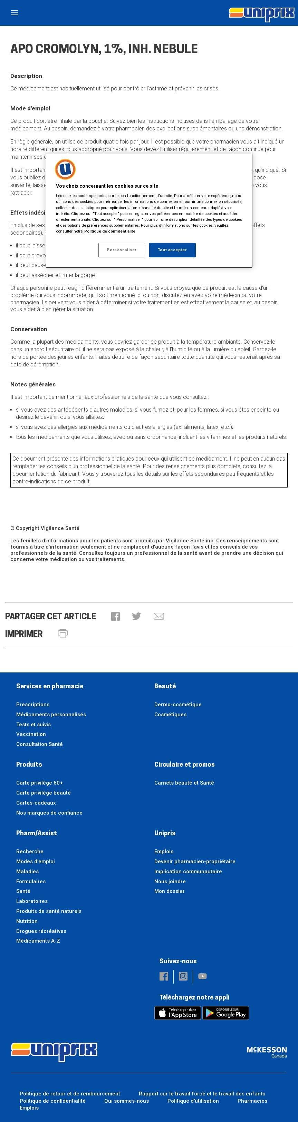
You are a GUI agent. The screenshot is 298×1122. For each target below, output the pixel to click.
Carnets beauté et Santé (184, 783)
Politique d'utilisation (193, 1101)
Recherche (30, 851)
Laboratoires (32, 901)
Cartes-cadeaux (36, 803)
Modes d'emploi (35, 861)
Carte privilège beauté (43, 793)
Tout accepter (172, 249)
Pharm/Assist (36, 833)
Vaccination (31, 734)
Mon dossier (169, 891)
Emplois (163, 851)
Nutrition (27, 921)
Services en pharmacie (49, 686)
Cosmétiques (170, 714)
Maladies (27, 871)
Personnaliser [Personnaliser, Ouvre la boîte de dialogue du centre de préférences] (121, 249)
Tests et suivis (33, 724)
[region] (149, 211)
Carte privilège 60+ (39, 783)
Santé (23, 891)
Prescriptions (32, 704)
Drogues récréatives (41, 931)
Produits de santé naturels (48, 911)
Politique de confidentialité (53, 1101)
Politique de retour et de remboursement (70, 1094)
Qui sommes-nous (126, 1101)
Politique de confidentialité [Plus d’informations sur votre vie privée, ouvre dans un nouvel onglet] (109, 231)
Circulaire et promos (184, 765)
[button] (115, 617)
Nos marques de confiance (49, 813)
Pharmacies (252, 1101)
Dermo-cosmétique (178, 704)
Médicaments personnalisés (51, 714)
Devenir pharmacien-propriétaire (194, 861)
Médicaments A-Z (38, 941)
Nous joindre (170, 881)
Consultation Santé (39, 744)
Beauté (165, 686)
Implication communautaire (188, 871)
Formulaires (31, 881)
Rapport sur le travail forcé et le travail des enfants (202, 1094)
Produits (29, 765)
